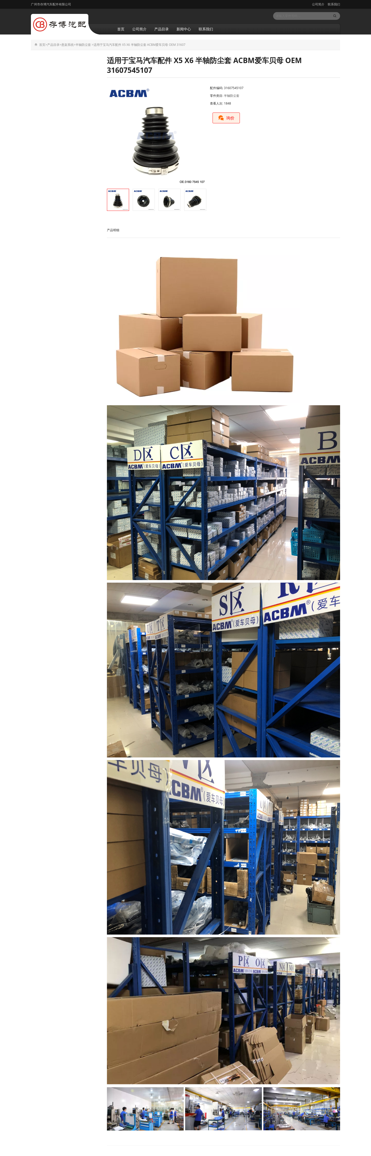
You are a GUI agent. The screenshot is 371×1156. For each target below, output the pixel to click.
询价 (226, 118)
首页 (120, 29)
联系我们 (333, 4)
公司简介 (318, 4)
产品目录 (161, 29)
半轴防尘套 (83, 44)
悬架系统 (67, 44)
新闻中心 (183, 29)
